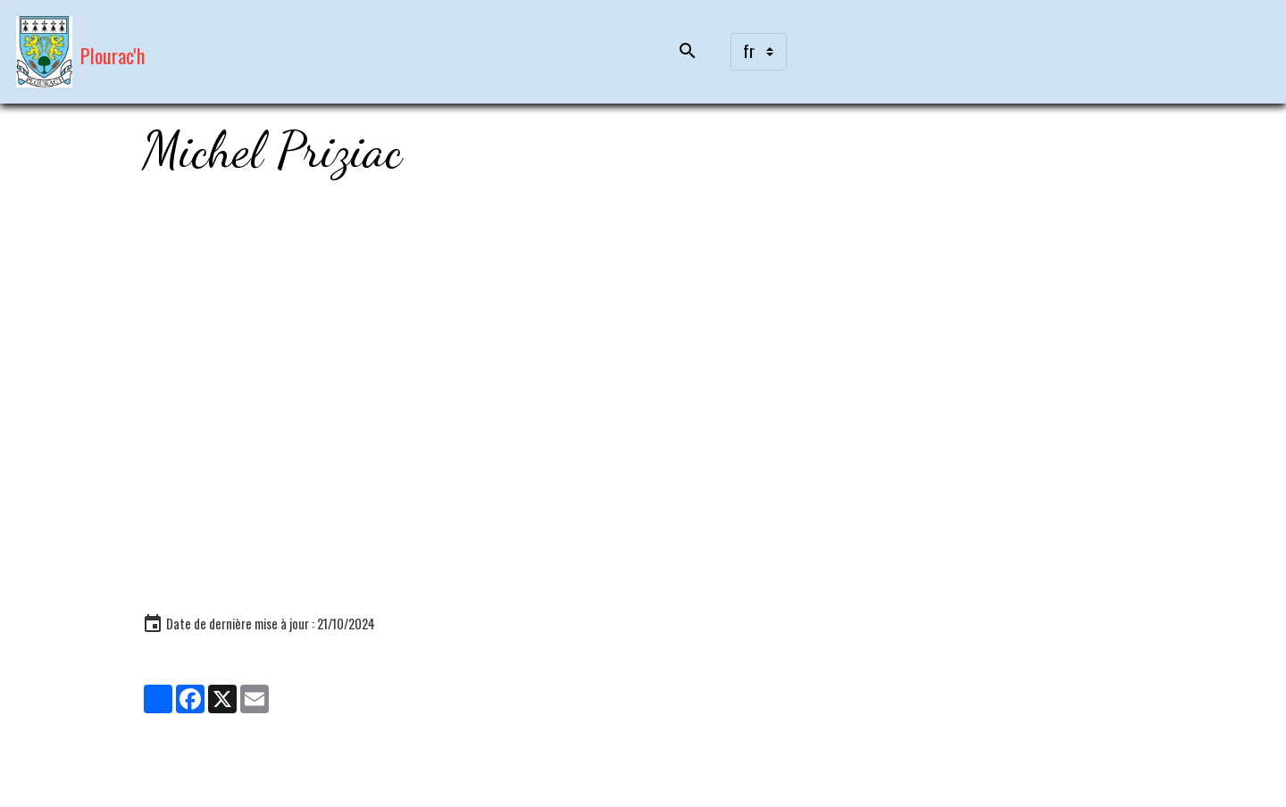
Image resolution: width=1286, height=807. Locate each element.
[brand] (81, 51)
